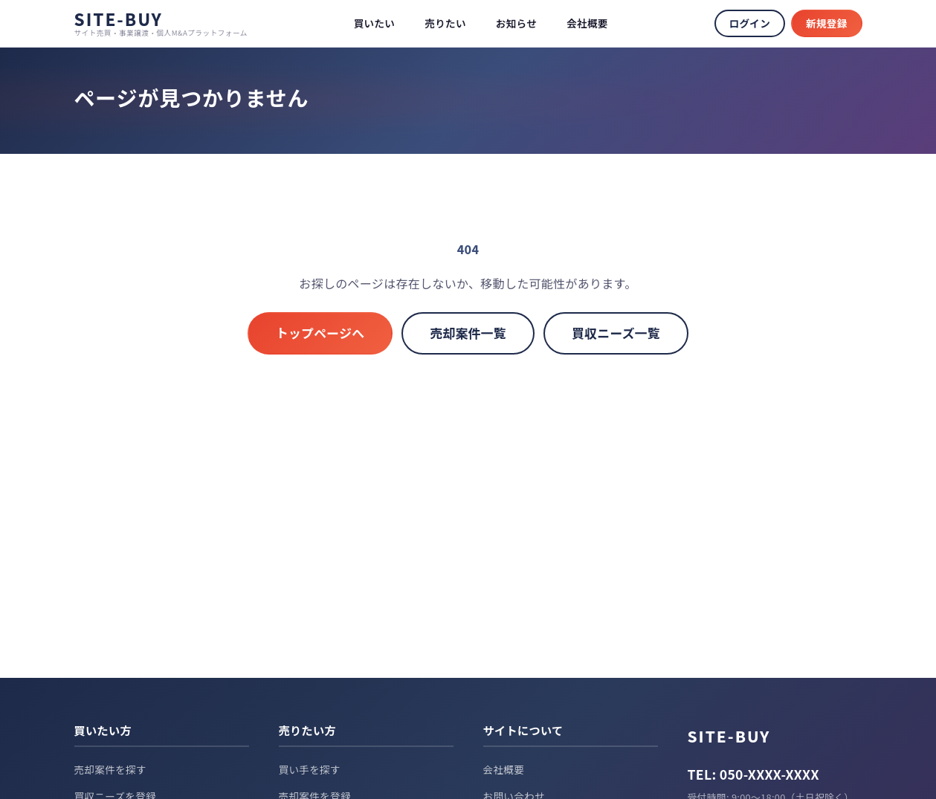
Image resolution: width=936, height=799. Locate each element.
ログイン (749, 23)
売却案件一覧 (468, 333)
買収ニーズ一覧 (616, 333)
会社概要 (587, 23)
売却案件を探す (110, 769)
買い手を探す (309, 769)
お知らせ (516, 23)
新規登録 (826, 23)
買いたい (375, 23)
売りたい (445, 23)
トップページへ (320, 333)
